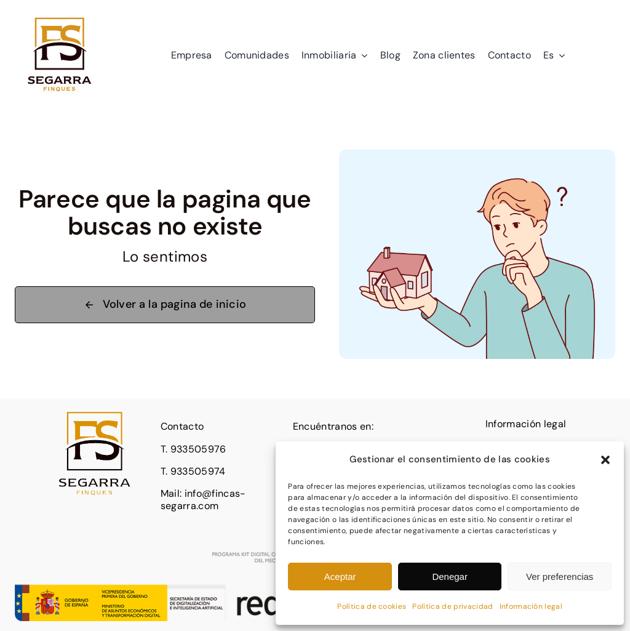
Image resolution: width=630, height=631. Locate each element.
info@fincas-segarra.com (203, 499)
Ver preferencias (559, 576)
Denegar (450, 576)
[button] (605, 460)
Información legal (531, 606)
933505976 (198, 449)
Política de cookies (371, 606)
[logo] (60, 15)
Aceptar (340, 576)
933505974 (198, 471)
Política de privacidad (452, 606)
